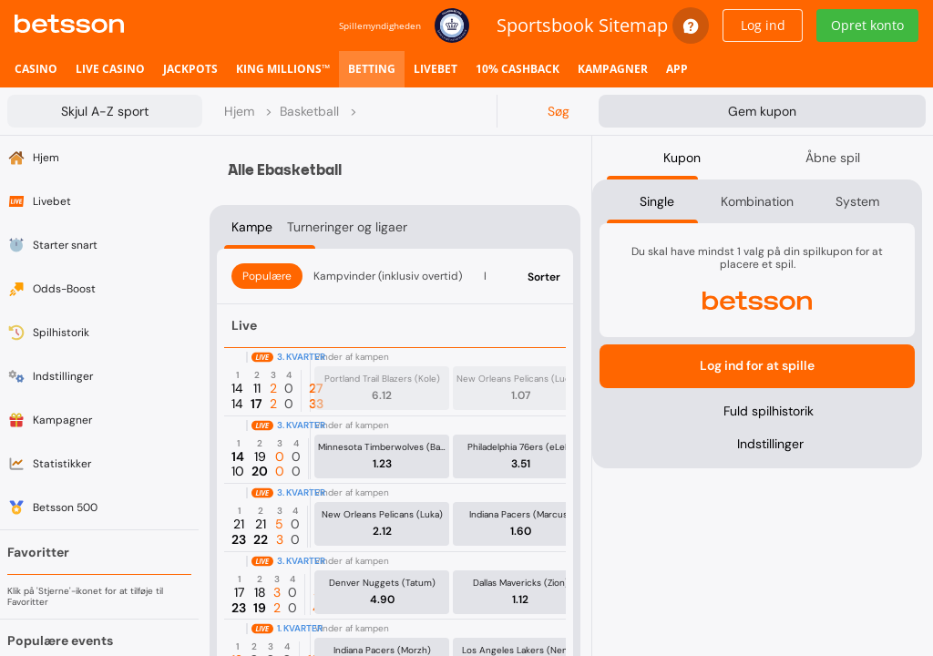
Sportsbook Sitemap (582, 25)
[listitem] (36, 69)
